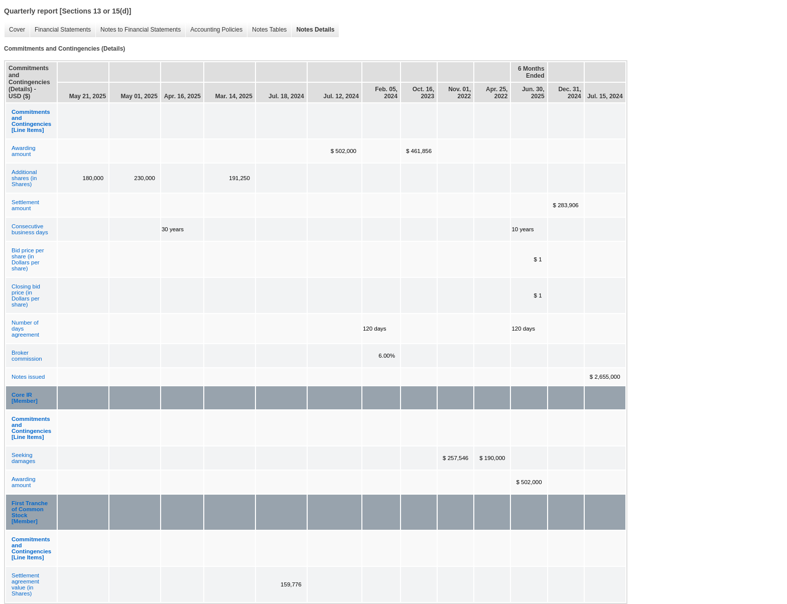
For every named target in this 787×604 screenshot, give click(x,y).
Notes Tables (267, 30)
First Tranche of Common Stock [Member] (30, 512)
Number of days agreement (25, 329)
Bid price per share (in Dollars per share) (28, 259)
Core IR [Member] (25, 398)
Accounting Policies (213, 30)
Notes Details (312, 30)
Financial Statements (60, 30)
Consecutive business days (30, 229)
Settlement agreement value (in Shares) (25, 584)
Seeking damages (23, 458)
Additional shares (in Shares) (24, 178)
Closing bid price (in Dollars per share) (26, 295)
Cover (14, 30)
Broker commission (27, 356)
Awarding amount (24, 151)
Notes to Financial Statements (138, 30)
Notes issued (28, 377)
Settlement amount (25, 205)
